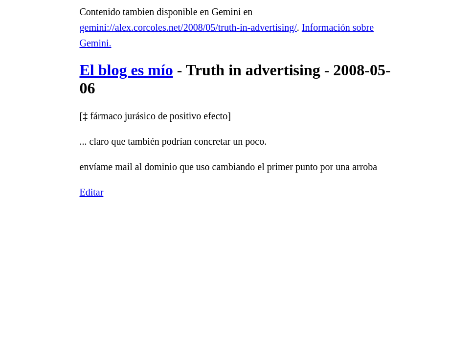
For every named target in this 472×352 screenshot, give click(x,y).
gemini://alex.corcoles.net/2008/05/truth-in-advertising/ (188, 27)
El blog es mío (126, 70)
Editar (92, 192)
